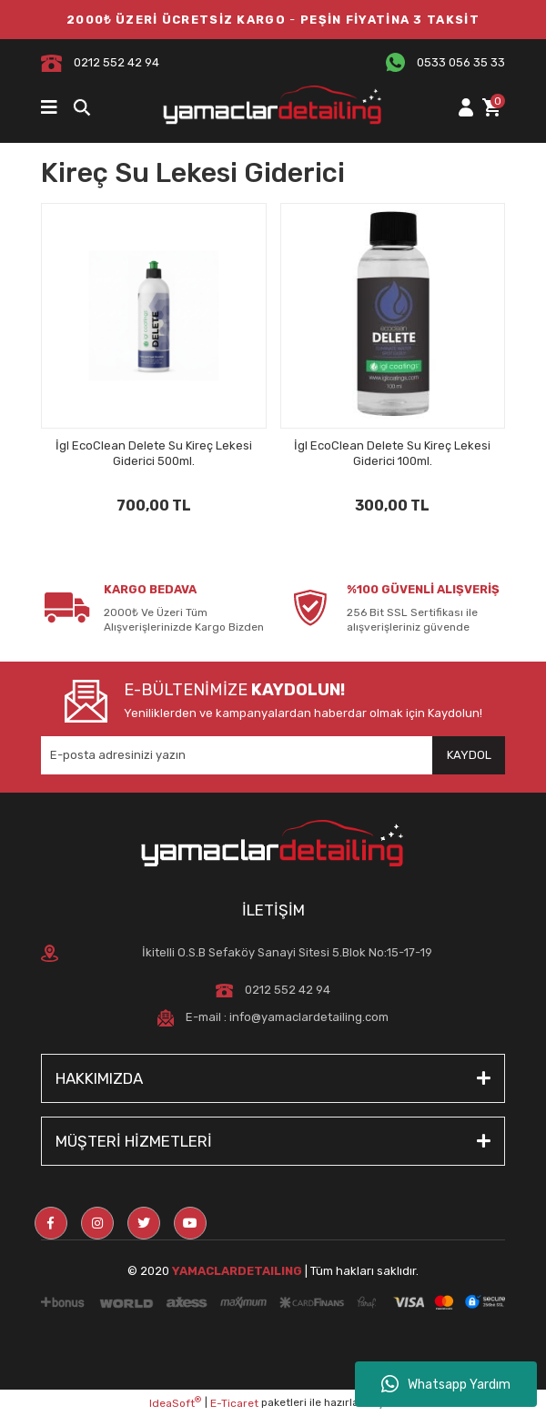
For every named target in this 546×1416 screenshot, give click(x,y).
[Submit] (468, 755)
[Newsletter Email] (273, 755)
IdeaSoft (175, 1402)
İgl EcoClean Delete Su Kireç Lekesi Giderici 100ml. (392, 453)
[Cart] (491, 107)
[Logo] (273, 107)
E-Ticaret (234, 1403)
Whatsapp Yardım (446, 1384)
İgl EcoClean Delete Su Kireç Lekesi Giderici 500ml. (154, 453)
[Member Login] (465, 107)
